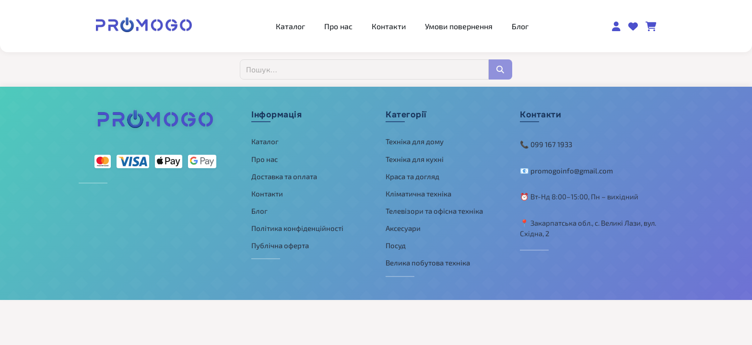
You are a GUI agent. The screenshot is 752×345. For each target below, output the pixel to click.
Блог (520, 26)
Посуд (396, 245)
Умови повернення (459, 26)
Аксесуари (403, 228)
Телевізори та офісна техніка (434, 211)
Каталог (290, 26)
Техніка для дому (415, 141)
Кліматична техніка (418, 193)
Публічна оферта (280, 245)
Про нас (338, 26)
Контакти (389, 26)
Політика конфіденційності (297, 228)
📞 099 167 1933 (546, 144)
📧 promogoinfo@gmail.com (566, 170)
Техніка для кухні (415, 159)
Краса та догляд (412, 176)
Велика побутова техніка (428, 262)
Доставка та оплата (284, 176)
